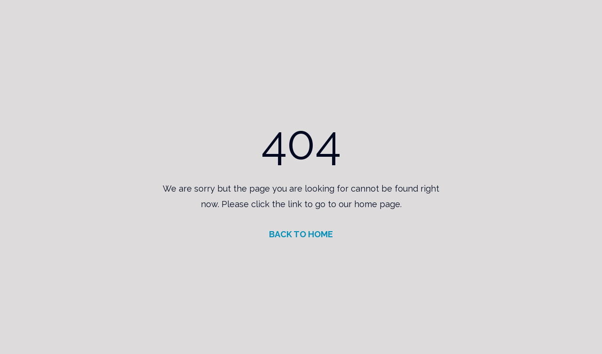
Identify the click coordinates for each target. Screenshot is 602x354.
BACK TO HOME (301, 234)
